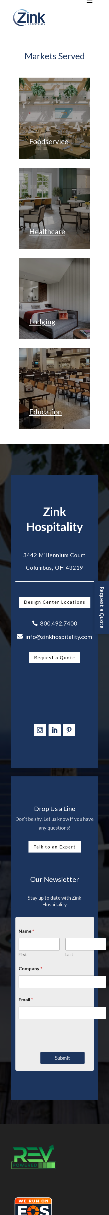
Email (26, 999)
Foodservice (48, 141)
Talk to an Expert (54, 846)
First (23, 954)
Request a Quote (54, 657)
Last (69, 954)
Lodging (42, 321)
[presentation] (62, 1048)
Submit (62, 1058)
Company (30, 968)
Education (45, 411)
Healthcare (47, 231)
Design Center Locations (54, 602)
